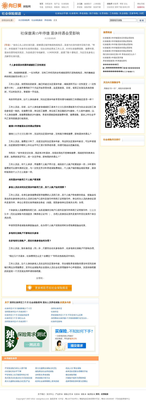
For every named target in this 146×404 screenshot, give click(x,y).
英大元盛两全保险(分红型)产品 (17, 381)
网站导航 (141, 4)
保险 (83, 394)
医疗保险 (93, 13)
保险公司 (65, 7)
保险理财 (88, 7)
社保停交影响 (56, 321)
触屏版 (91, 394)
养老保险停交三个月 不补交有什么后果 (67, 315)
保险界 (109, 4)
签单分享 (126, 7)
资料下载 (118, 7)
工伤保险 (113, 13)
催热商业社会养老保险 (44, 371)
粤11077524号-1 (71, 399)
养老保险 (83, 13)
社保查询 (73, 13)
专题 (41, 7)
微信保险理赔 (71, 375)
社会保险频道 (36, 20)
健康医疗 (88, 4)
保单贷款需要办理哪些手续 (77, 371)
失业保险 (123, 13)
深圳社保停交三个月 (19, 302)
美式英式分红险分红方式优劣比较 (18, 378)
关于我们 (41, 394)
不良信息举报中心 (122, 399)
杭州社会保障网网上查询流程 (47, 381)
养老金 (20, 172)
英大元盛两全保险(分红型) (46, 368)
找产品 (57, 4)
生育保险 (103, 13)
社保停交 (54, 312)
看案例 (57, 7)
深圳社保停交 (56, 308)
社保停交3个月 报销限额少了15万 (18, 308)
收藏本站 (141, 7)
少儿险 (79, 4)
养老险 (79, 7)
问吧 (141, 13)
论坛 (125, 4)
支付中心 (50, 394)
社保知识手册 (61, 13)
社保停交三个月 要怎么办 (15, 318)
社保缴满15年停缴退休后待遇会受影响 (118, 38)
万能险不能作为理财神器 (76, 378)
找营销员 (48, 7)
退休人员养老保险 (51, 302)
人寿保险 (97, 4)
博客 (121, 4)
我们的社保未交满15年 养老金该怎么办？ (119, 54)
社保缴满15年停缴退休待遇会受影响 (117, 41)
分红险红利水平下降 (13, 371)
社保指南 (65, 4)
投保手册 (97, 7)
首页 (41, 4)
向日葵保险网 (24, 20)
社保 (23, 76)
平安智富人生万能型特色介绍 (17, 375)
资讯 (97, 394)
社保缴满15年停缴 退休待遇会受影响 (118, 44)
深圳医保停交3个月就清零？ (16, 312)
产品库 (58, 394)
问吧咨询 (48, 4)
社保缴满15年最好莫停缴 (113, 58)
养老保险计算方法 (42, 378)
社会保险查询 (35, 302)
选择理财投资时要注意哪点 (77, 381)
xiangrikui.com (42, 399)
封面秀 (115, 4)
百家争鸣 (133, 13)
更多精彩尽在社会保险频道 (51, 287)
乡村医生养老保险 (42, 375)
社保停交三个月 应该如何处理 (17, 315)
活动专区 (110, 7)
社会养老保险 (19, 134)
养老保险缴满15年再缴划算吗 (115, 61)
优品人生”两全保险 (73, 368)
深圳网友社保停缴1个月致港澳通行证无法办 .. (69, 318)
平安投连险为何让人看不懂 (16, 368)
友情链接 (104, 394)
